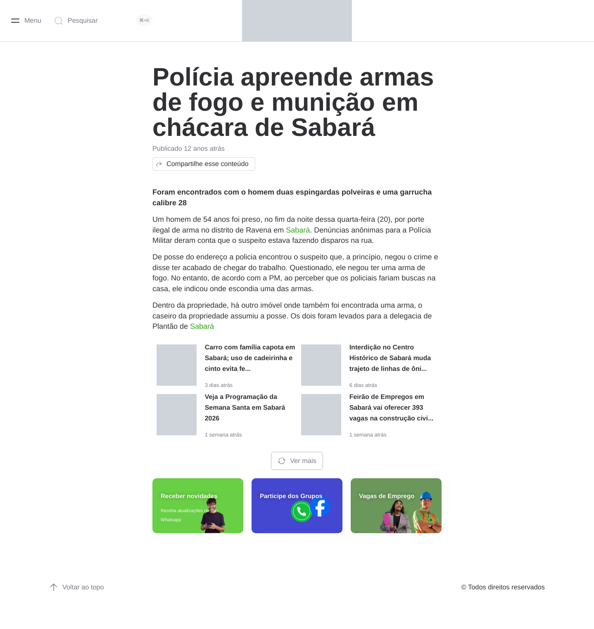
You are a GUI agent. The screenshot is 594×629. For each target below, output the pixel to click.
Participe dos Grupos (291, 496)
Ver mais (297, 461)
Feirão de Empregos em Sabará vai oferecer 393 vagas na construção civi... (391, 408)
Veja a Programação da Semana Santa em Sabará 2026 (245, 408)
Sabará (298, 230)
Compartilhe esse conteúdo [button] (202, 164)
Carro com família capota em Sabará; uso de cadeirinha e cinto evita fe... (250, 358)
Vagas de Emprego (386, 496)
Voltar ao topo (76, 587)
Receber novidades (189, 496)
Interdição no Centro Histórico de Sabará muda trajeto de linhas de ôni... (390, 358)
